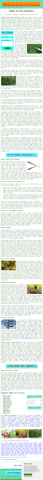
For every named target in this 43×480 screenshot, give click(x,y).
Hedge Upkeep (33, 442)
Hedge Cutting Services (7, 452)
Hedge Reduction (37, 453)
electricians (4, 422)
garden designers (29, 420)
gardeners (37, 422)
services (3, 149)
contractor (10, 52)
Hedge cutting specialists (18, 386)
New (10, 469)
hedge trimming (30, 90)
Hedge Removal (13, 444)
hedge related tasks (28, 356)
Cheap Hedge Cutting (6, 448)
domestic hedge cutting (18, 346)
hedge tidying (5, 351)
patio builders (11, 420)
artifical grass (11, 416)
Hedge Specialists (6, 446)
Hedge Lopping (9, 442)
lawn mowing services (34, 418)
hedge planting (16, 305)
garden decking (12, 419)
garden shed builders (21, 422)
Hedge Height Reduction (25, 444)
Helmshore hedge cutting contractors (11, 342)
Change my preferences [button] (28, 476)
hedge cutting (4, 29)
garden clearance (25, 423)
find (5, 372)
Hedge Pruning (37, 446)
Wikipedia (33, 330)
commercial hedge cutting (29, 355)
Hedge (2, 137)
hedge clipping (29, 352)
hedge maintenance (24, 382)
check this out (29, 337)
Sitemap (2, 469)
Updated (13, 469)
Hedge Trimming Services (21, 442)
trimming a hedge (14, 60)
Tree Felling (20, 453)
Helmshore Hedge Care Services (13, 393)
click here (27, 330)
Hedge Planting (29, 446)
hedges (2, 18)
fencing (40, 423)
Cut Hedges (17, 452)
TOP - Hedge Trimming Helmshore (9, 459)
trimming (21, 72)
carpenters (10, 423)
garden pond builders (14, 426)
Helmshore (24, 137)
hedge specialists (34, 144)
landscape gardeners (14, 424)
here (17, 338)
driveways (37, 415)
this (9, 340)
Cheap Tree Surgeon (11, 453)
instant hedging (21, 234)
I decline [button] (30, 474)
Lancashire (4, 358)
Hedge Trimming (11, 445)
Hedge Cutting (28, 453)
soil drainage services (34, 424)
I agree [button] (26, 474)
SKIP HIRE (17, 418)
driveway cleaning (35, 426)
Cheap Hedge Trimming (17, 446)
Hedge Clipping (29, 445)
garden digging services (33, 419)
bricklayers (28, 416)
